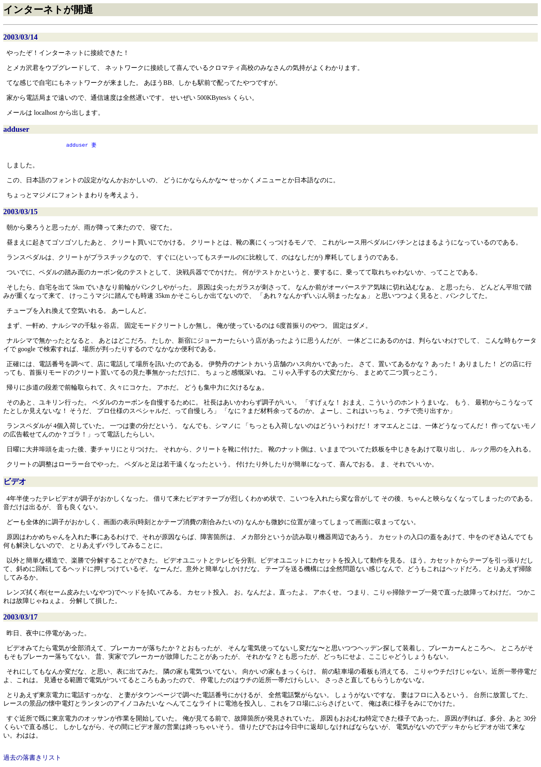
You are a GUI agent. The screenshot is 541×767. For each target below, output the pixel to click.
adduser (16, 129)
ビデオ (14, 483)
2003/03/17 (20, 618)
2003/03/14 (20, 37)
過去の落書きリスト (32, 759)
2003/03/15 (20, 213)
